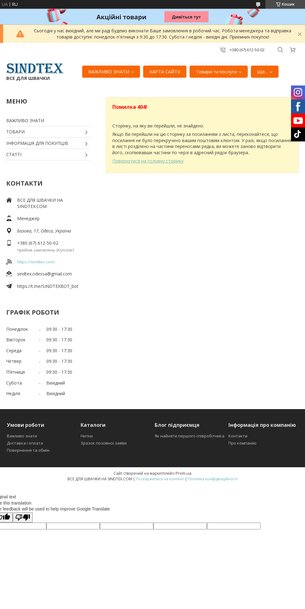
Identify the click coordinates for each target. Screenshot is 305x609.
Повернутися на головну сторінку (148, 161)
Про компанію (242, 443)
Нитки (87, 436)
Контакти (237, 436)
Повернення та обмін (28, 450)
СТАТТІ (13, 154)
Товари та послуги (216, 71)
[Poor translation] (23, 517)
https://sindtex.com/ (36, 262)
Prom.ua (183, 473)
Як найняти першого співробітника (189, 436)
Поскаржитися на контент (160, 479)
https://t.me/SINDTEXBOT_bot (47, 286)
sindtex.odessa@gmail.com (44, 274)
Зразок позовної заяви (104, 443)
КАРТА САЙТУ (164, 71)
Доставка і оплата (25, 443)
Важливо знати (22, 436)
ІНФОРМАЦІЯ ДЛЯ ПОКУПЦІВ (37, 143)
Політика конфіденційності (212, 479)
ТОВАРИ (15, 132)
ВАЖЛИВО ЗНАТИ (108, 71)
